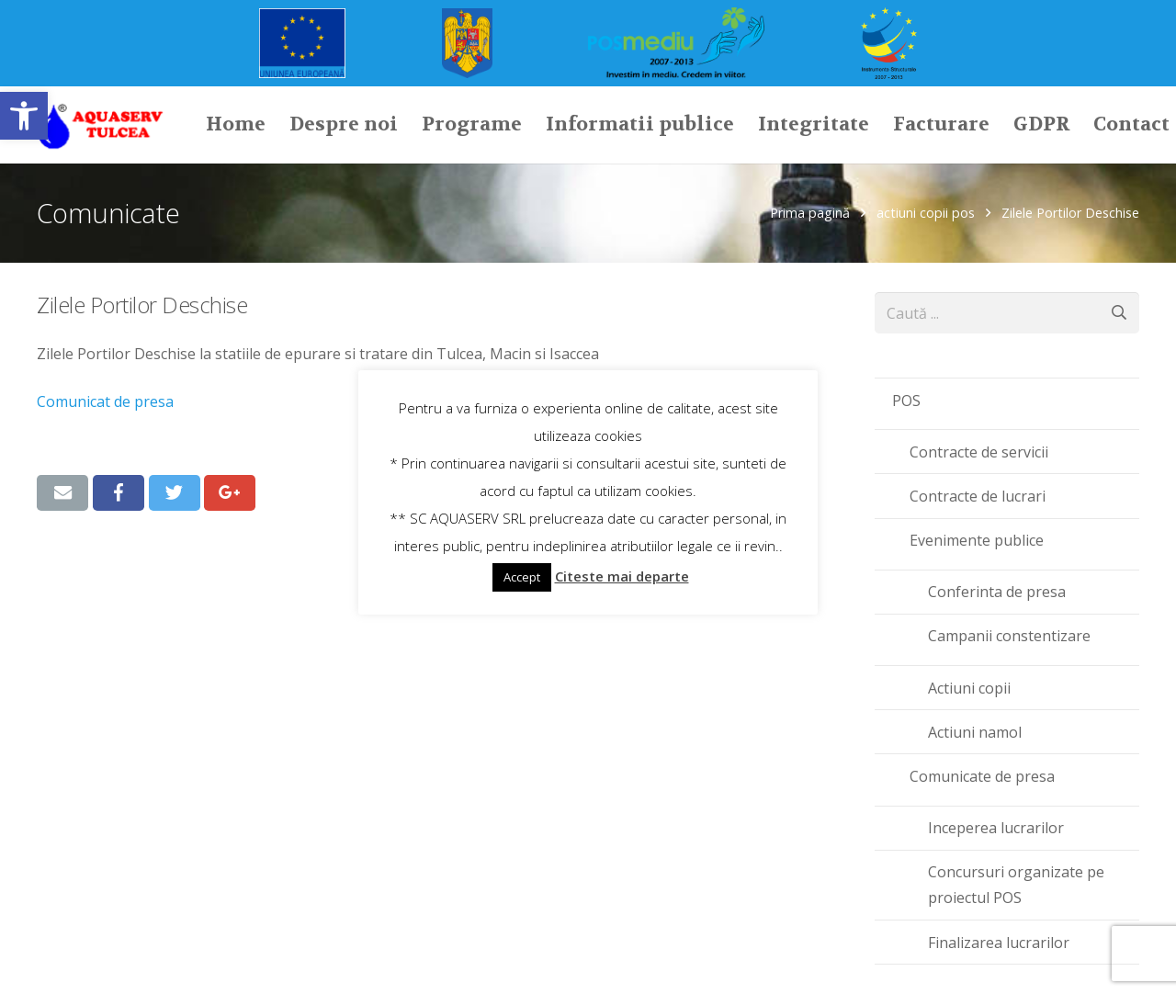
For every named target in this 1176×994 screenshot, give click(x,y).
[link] (24, 116)
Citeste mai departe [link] (622, 576)
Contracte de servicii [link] (979, 452)
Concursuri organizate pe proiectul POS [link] (1016, 885)
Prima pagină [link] (810, 212)
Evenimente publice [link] (977, 540)
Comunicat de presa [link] (107, 401)
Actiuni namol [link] (975, 732)
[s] (1007, 312)
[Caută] (1118, 312)
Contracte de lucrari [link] (978, 496)
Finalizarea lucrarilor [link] (998, 942)
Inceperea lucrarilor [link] (996, 828)
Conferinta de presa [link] (997, 592)
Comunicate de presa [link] (982, 776)
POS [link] (906, 400)
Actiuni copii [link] (969, 688)
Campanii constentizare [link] (1009, 636)
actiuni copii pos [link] (925, 212)
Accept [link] (521, 577)
